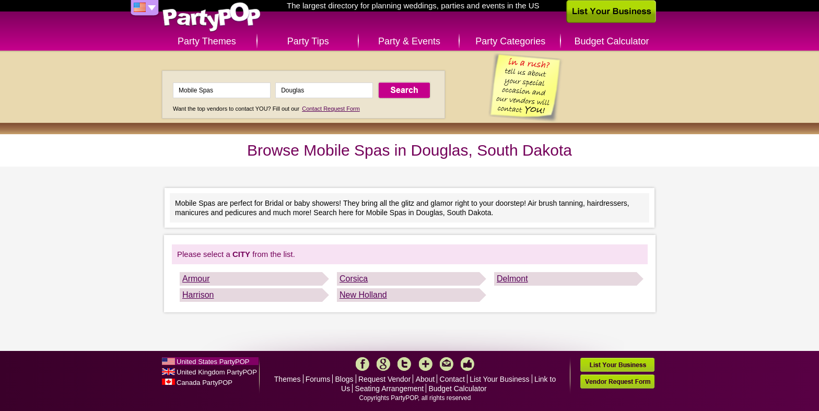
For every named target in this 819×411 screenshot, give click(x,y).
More (425, 364)
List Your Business (499, 379)
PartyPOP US (211, 17)
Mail (446, 364)
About (425, 379)
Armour (195, 278)
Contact (452, 379)
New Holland (363, 294)
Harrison (198, 294)
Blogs (344, 379)
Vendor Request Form (617, 381)
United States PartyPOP (213, 362)
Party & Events (409, 41)
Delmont (512, 278)
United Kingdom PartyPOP (217, 372)
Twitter (404, 364)
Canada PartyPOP (204, 382)
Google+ (383, 364)
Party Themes (207, 41)
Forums (318, 379)
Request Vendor (384, 379)
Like (467, 364)
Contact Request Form (331, 108)
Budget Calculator (612, 41)
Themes (287, 379)
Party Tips (308, 41)
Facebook (362, 364)
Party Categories (510, 41)
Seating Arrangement (389, 388)
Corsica (354, 278)
